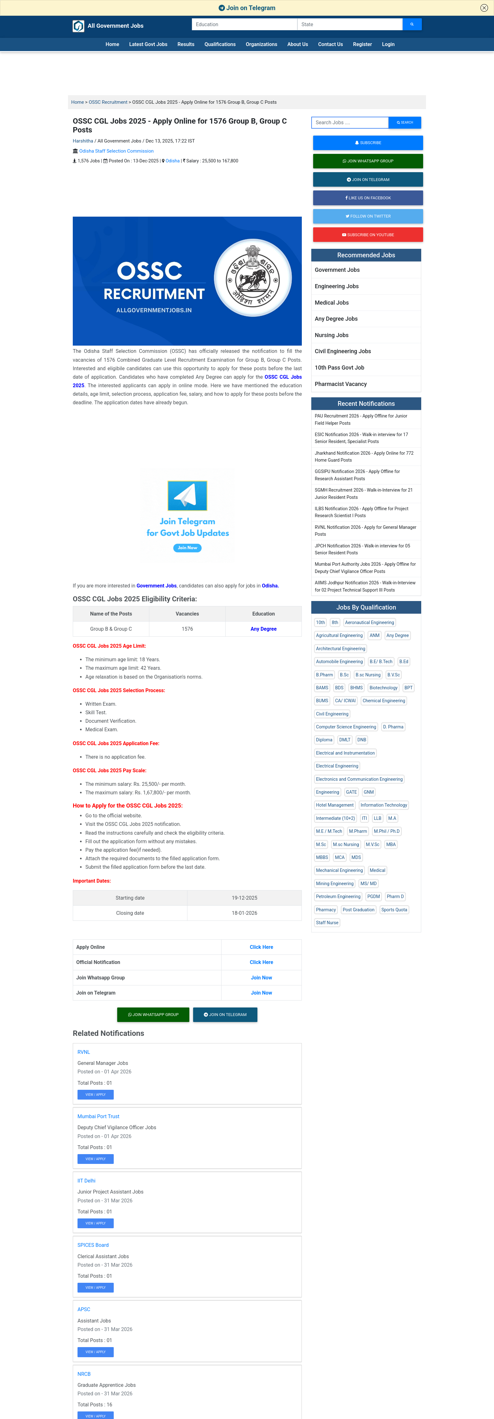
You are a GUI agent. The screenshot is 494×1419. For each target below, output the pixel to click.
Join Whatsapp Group (153, 1014)
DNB (362, 739)
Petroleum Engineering (338, 896)
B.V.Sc (394, 674)
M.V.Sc (373, 844)
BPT (409, 687)
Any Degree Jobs (336, 318)
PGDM (373, 896)
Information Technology (384, 805)
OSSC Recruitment (108, 102)
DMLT (344, 739)
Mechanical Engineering (339, 870)
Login (388, 44)
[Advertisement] (247, 74)
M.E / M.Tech (329, 831)
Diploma (324, 739)
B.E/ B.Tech (381, 661)
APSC (84, 1309)
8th (335, 622)
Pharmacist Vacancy (341, 384)
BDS (339, 687)
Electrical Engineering (337, 765)
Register (362, 44)
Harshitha (83, 141)
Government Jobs (337, 269)
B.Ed (403, 661)
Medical (377, 870)
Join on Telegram (247, 8)
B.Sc (344, 674)
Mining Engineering (334, 883)
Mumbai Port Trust (98, 1116)
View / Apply (96, 1095)
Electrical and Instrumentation (345, 753)
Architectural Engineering (340, 648)
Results (185, 44)
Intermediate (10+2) (335, 818)
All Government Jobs (101, 26)
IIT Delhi (86, 1181)
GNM (369, 792)
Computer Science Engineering (346, 726)
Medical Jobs (332, 302)
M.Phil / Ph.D (386, 831)
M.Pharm (358, 831)
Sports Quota (394, 909)
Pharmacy (326, 909)
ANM (374, 635)
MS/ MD (368, 883)
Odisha (173, 161)
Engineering (327, 792)
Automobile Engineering (339, 661)
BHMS (356, 687)
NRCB (84, 1374)
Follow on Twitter (368, 216)
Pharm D (395, 896)
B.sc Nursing (368, 674)
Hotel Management (334, 805)
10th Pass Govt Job (339, 367)
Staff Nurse (327, 922)
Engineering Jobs (337, 286)
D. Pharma (393, 726)
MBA (391, 844)
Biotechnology (384, 687)
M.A (392, 818)
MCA (339, 857)
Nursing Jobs (331, 335)
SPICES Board (93, 1245)
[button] (484, 7)
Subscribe (368, 142)
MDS (356, 857)
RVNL (84, 1052)
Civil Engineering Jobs (343, 351)
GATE (351, 792)
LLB (378, 818)
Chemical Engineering (384, 700)
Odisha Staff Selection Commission (116, 151)
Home (112, 44)
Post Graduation (359, 909)
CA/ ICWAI (345, 700)
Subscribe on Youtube (368, 234)
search (405, 122)
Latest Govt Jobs (148, 44)
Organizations (261, 44)
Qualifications (220, 44)
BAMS (322, 687)
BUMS (322, 700)
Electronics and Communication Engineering (359, 779)
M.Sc (321, 844)
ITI (364, 818)
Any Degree (398, 635)
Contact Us (330, 44)
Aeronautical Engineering (369, 622)
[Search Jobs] (412, 24)
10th (320, 622)
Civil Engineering (332, 713)
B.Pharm (324, 674)
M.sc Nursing (346, 844)
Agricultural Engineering (339, 635)
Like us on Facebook (368, 198)
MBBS (322, 857)
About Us (297, 44)
